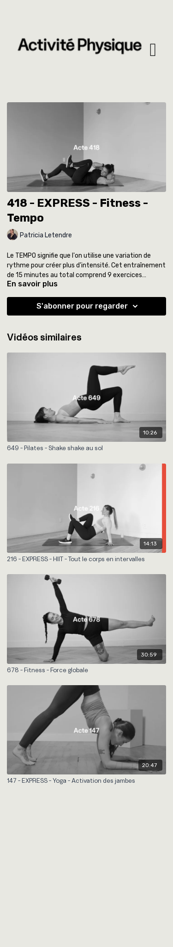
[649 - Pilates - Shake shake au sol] (86, 447)
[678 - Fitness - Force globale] (86, 670)
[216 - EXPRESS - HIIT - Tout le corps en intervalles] (86, 558)
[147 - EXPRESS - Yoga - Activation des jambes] (86, 780)
